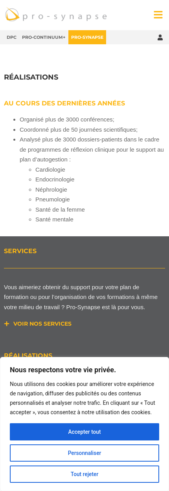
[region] (84, 424)
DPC (12, 37)
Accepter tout (84, 432)
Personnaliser (84, 453)
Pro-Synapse (87, 37)
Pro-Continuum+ (44, 37)
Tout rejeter (84, 474)
